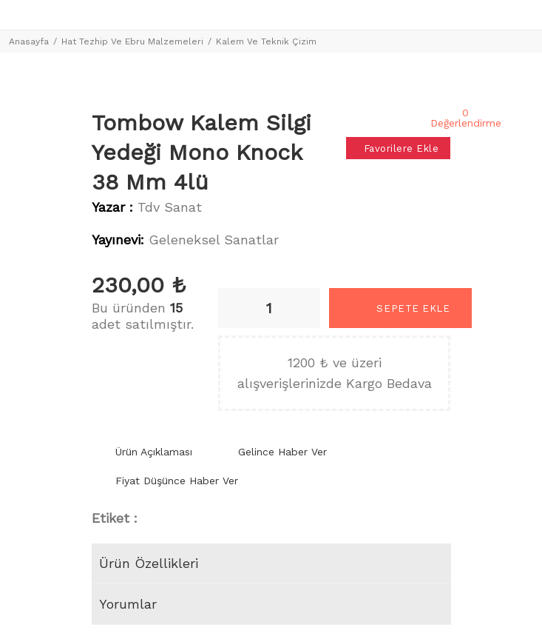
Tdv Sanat (170, 207)
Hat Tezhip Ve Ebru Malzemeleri (132, 41)
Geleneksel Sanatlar (214, 239)
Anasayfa (29, 41)
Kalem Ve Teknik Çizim (266, 41)
